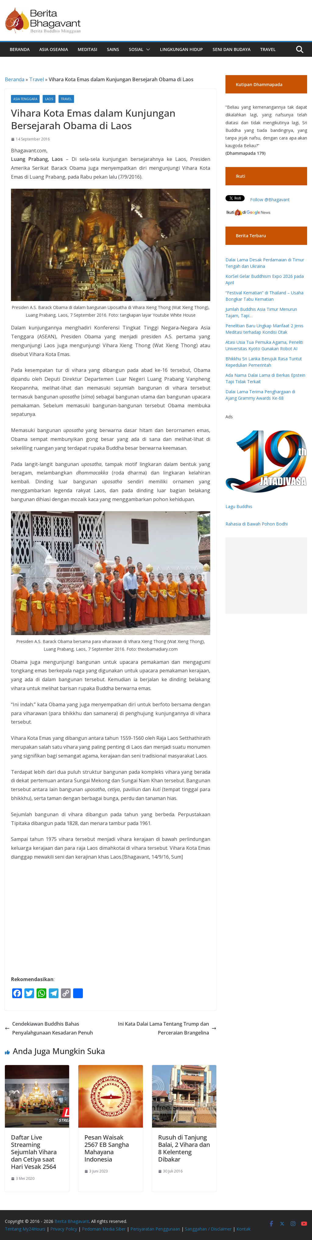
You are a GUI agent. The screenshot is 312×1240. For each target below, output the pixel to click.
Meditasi (87, 49)
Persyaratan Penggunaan (155, 1229)
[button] (147, 49)
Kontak (243, 1229)
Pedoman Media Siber (104, 1229)
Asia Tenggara (25, 99)
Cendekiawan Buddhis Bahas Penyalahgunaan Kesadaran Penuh (49, 1028)
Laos (49, 99)
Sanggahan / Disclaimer (208, 1229)
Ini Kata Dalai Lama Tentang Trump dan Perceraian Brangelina (167, 1028)
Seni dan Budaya (231, 49)
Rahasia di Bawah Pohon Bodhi (256, 524)
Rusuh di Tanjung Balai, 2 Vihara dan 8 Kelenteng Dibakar (184, 1148)
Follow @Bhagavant (270, 199)
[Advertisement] (266, 575)
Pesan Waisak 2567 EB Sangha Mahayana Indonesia (106, 1148)
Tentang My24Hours (25, 1229)
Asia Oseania (53, 49)
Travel (268, 49)
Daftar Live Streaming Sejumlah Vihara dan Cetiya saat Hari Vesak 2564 (34, 1152)
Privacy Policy (63, 1229)
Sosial (136, 49)
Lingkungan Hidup (181, 49)
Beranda (20, 49)
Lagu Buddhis (238, 506)
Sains (113, 49)
